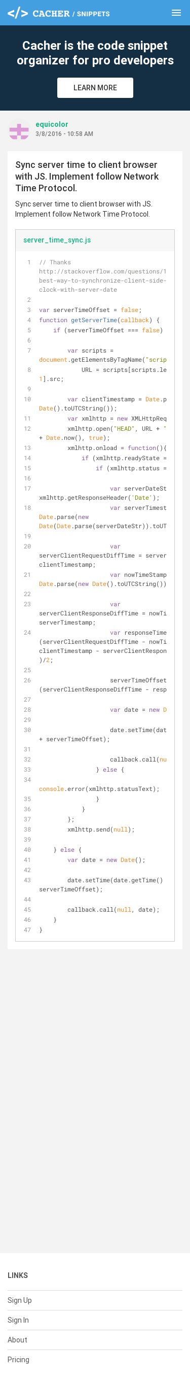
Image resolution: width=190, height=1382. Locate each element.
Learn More (95, 87)
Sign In (18, 1320)
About (17, 1339)
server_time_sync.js (57, 240)
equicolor (51, 124)
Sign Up (20, 1300)
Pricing (18, 1359)
